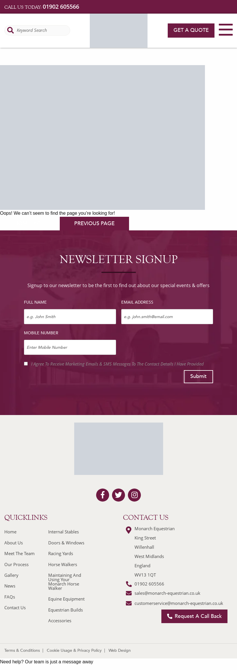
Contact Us (15, 607)
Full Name (35, 302)
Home (10, 532)
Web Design (120, 650)
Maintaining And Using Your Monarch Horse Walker (64, 581)
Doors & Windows (66, 543)
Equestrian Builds (65, 610)
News (9, 586)
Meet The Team (19, 553)
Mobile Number (41, 333)
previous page (94, 223)
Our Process (16, 564)
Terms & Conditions (22, 650)
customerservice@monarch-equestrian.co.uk (179, 603)
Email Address (137, 302)
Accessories (59, 620)
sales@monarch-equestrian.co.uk (167, 593)
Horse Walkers (62, 564)
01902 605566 (61, 6)
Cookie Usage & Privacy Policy (74, 650)
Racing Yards (60, 553)
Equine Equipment (66, 599)
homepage (29, 223)
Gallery (11, 575)
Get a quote (191, 30)
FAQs (9, 597)
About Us (13, 543)
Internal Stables (63, 532)
